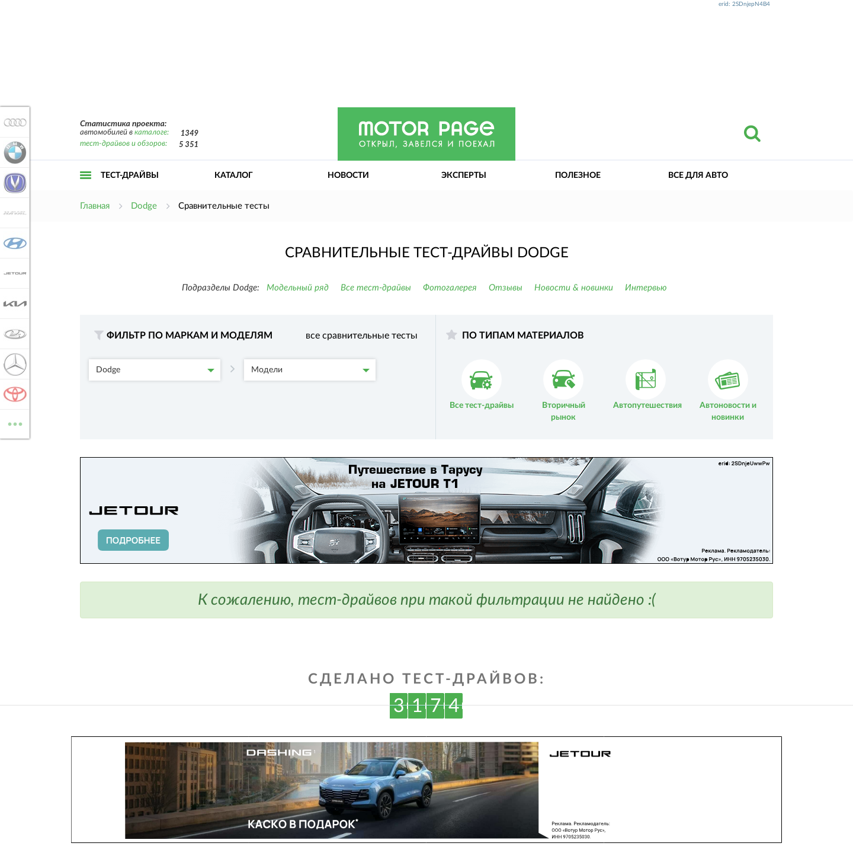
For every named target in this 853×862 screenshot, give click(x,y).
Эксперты (463, 175)
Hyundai (13, 243)
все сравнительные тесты (362, 335)
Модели (310, 370)
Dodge (155, 370)
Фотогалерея (450, 287)
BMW (13, 152)
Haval (13, 213)
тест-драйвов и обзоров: (123, 144)
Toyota (13, 394)
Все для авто (698, 175)
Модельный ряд (298, 287)
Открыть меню (86, 188)
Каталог (233, 175)
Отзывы (505, 287)
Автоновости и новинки (728, 390)
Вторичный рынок (563, 390)
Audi (13, 122)
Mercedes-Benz (13, 364)
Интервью (646, 287)
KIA (13, 303)
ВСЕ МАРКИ (13, 423)
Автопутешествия (647, 384)
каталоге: (151, 132)
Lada (13, 334)
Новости (348, 175)
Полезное (578, 175)
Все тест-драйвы (376, 287)
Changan (13, 182)
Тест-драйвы (130, 175)
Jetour (13, 273)
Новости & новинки (573, 287)
